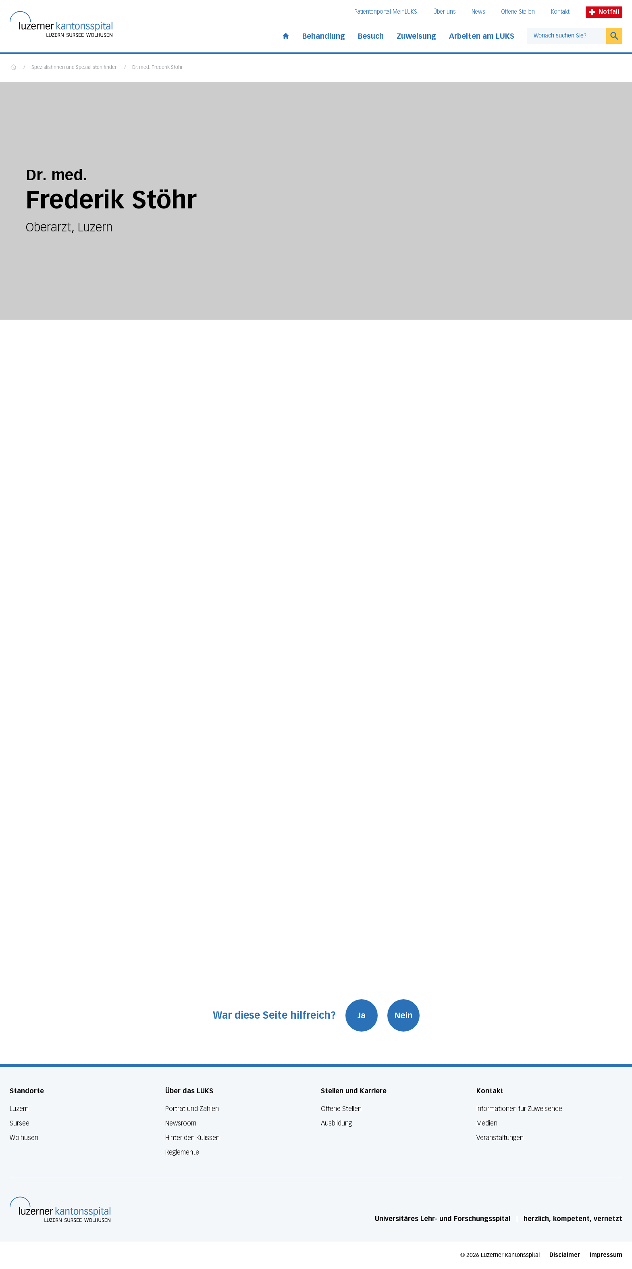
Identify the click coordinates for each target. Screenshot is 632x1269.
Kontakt (560, 11)
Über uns (444, 11)
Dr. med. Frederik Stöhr (157, 67)
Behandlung (323, 36)
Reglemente (182, 1152)
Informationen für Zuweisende (519, 1109)
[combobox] (566, 36)
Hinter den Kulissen (192, 1138)
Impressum (606, 1255)
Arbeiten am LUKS (481, 36)
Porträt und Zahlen (192, 1109)
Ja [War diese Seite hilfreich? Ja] (362, 1015)
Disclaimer (564, 1255)
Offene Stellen (518, 11)
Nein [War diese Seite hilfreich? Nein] (403, 1015)
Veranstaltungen (500, 1138)
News (478, 11)
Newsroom (180, 1123)
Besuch (371, 36)
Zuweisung (416, 36)
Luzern (19, 1109)
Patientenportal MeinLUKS (385, 11)
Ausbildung (336, 1123)
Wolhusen (24, 1138)
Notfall (604, 11)
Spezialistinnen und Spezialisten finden (74, 67)
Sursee (19, 1123)
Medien (486, 1123)
